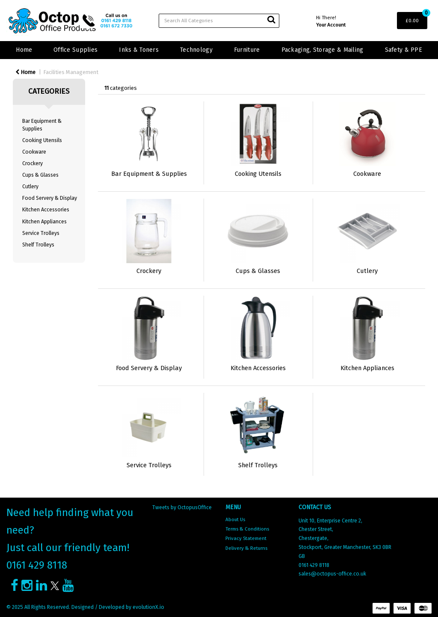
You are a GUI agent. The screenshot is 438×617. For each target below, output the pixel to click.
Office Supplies (75, 49)
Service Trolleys (40, 233)
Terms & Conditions (247, 529)
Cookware (34, 152)
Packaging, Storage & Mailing (322, 49)
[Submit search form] (271, 19)
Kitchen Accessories (45, 210)
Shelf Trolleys (38, 245)
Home (24, 49)
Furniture (247, 49)
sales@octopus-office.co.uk (332, 574)
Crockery (32, 163)
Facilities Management (70, 72)
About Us (235, 519)
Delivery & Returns (246, 548)
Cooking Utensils (42, 140)
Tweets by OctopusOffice (182, 507)
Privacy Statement (245, 538)
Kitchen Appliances (44, 222)
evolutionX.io (148, 607)
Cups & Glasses (40, 175)
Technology (196, 49)
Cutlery (30, 187)
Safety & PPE (403, 49)
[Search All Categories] (219, 21)
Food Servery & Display (49, 198)
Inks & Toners (139, 49)
